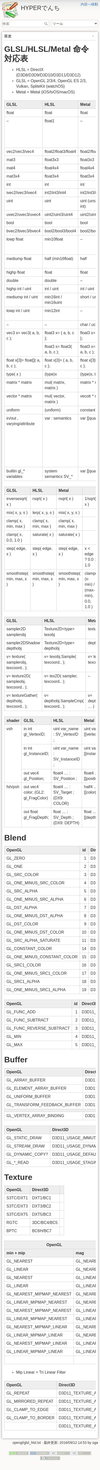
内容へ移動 (89, 4)
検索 (46, 23)
